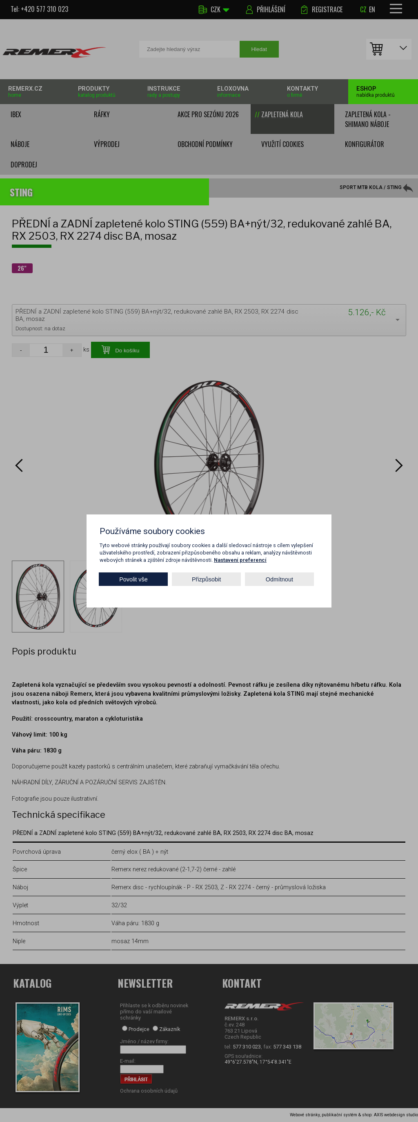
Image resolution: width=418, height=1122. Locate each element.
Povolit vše (133, 579)
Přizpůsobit (206, 579)
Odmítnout (279, 579)
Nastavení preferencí (240, 560)
